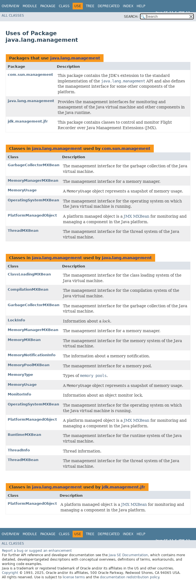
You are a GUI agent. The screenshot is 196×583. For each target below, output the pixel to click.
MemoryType (20, 375)
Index (128, 6)
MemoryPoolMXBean (28, 365)
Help (141, 6)
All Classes (13, 15)
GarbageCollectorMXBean (33, 165)
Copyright (10, 573)
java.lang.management (75, 58)
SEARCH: (131, 17)
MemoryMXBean (24, 340)
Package (47, 6)
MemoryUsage (22, 190)
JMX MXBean (136, 216)
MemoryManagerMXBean (33, 180)
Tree (90, 6)
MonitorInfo (19, 394)
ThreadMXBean (23, 230)
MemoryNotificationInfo (31, 355)
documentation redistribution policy (129, 577)
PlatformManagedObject (32, 215)
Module (30, 6)
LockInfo (16, 320)
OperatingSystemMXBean (33, 200)
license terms (74, 577)
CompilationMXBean (28, 289)
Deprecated (109, 6)
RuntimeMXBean (24, 435)
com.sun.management (30, 74)
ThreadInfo (19, 450)
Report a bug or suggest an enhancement (37, 551)
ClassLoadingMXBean (29, 274)
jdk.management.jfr (28, 121)
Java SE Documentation (128, 555)
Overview (10, 6)
